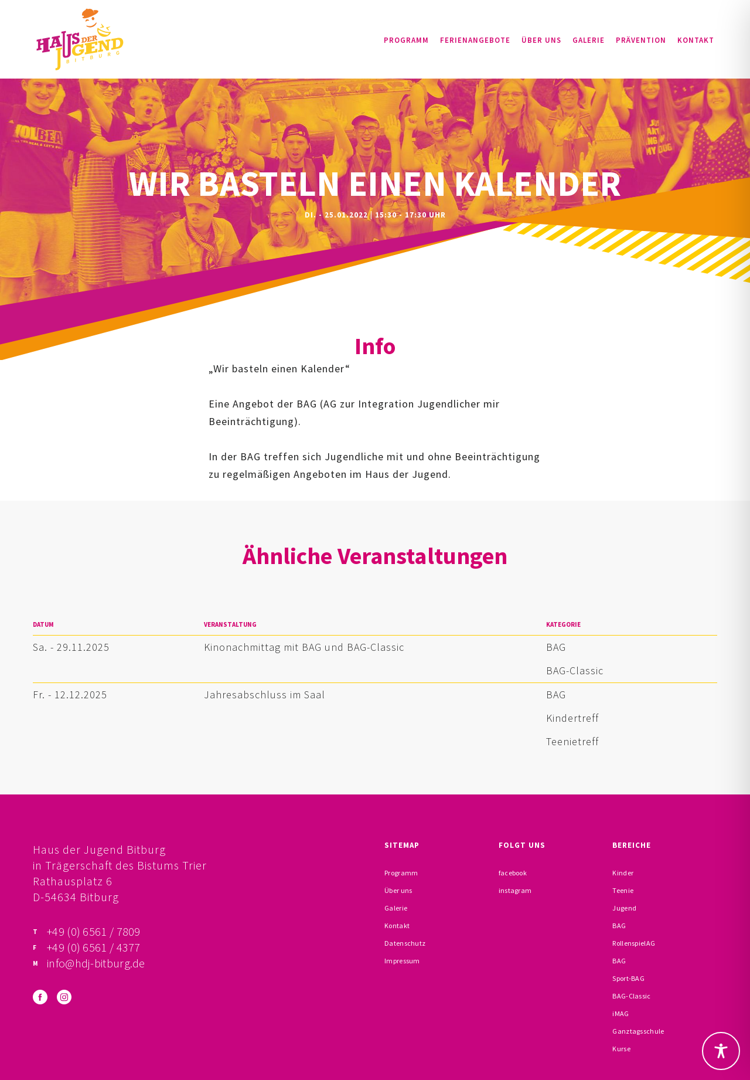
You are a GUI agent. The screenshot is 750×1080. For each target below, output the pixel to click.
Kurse (621, 1048)
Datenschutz (404, 943)
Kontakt (695, 40)
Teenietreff (572, 741)
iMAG (620, 1013)
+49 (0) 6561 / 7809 (94, 931)
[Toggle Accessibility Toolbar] (721, 1051)
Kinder (622, 872)
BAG (556, 647)
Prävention (641, 40)
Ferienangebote (475, 40)
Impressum (402, 960)
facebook (513, 872)
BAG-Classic (575, 670)
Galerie (588, 40)
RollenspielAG (633, 943)
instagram (515, 890)
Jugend (624, 908)
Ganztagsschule (638, 1031)
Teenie (622, 890)
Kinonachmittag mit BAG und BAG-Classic (304, 647)
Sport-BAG (628, 978)
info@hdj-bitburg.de (96, 963)
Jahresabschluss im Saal (264, 694)
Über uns (541, 40)
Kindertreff (572, 718)
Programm (406, 40)
